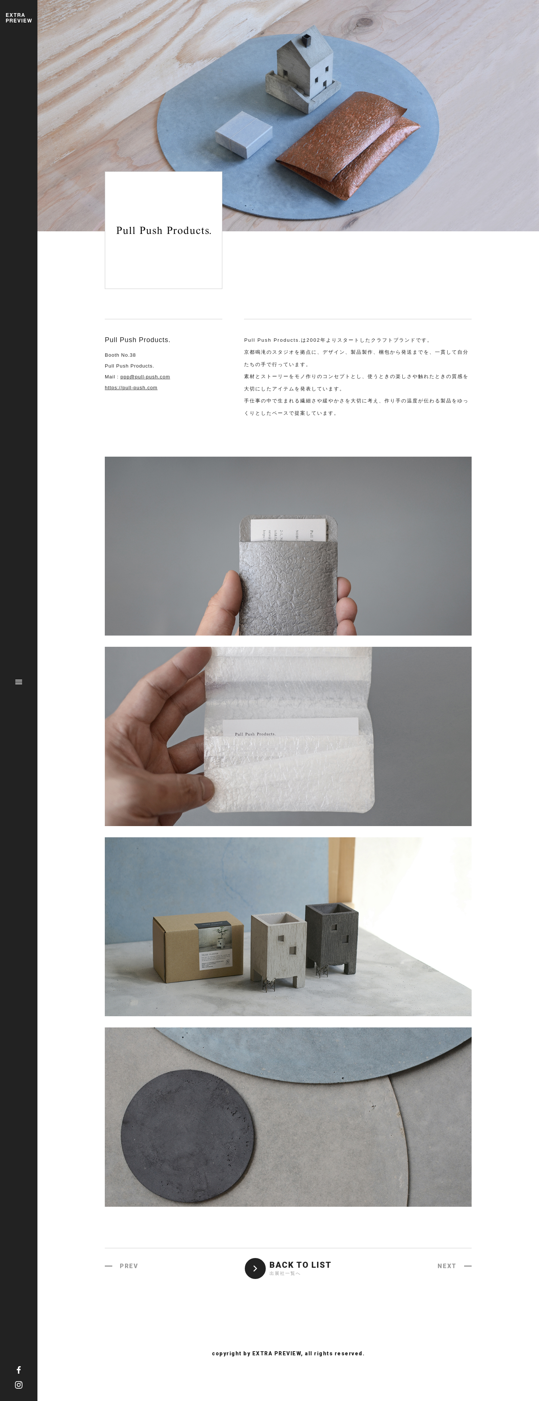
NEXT (447, 1266)
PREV (129, 1266)
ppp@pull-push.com (145, 377)
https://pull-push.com (131, 387)
